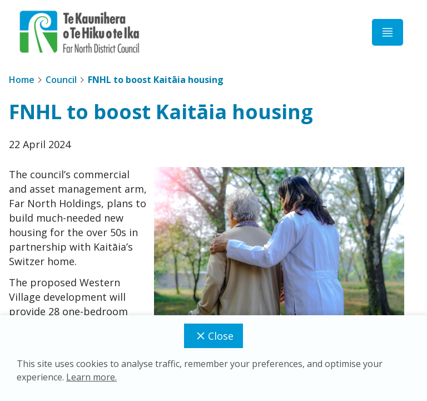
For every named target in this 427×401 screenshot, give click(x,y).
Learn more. (91, 377)
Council (61, 79)
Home (21, 79)
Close (213, 336)
